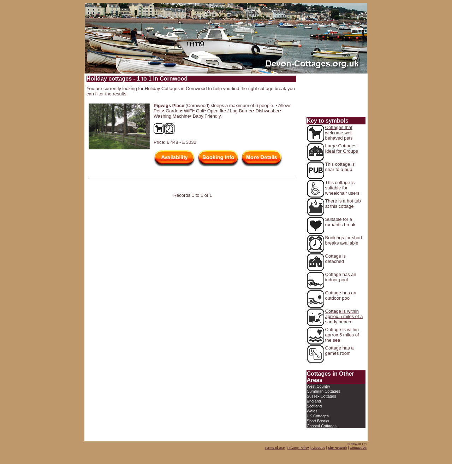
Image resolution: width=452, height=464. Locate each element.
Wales (312, 411)
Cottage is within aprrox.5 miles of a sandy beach (344, 316)
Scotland (314, 406)
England (314, 401)
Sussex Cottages (321, 396)
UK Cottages (318, 416)
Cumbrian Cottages (323, 391)
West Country (318, 386)
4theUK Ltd (359, 444)
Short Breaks (318, 421)
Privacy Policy (298, 448)
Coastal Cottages (322, 426)
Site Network (337, 448)
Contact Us (358, 448)
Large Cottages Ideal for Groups (341, 148)
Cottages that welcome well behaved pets (339, 133)
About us (318, 448)
